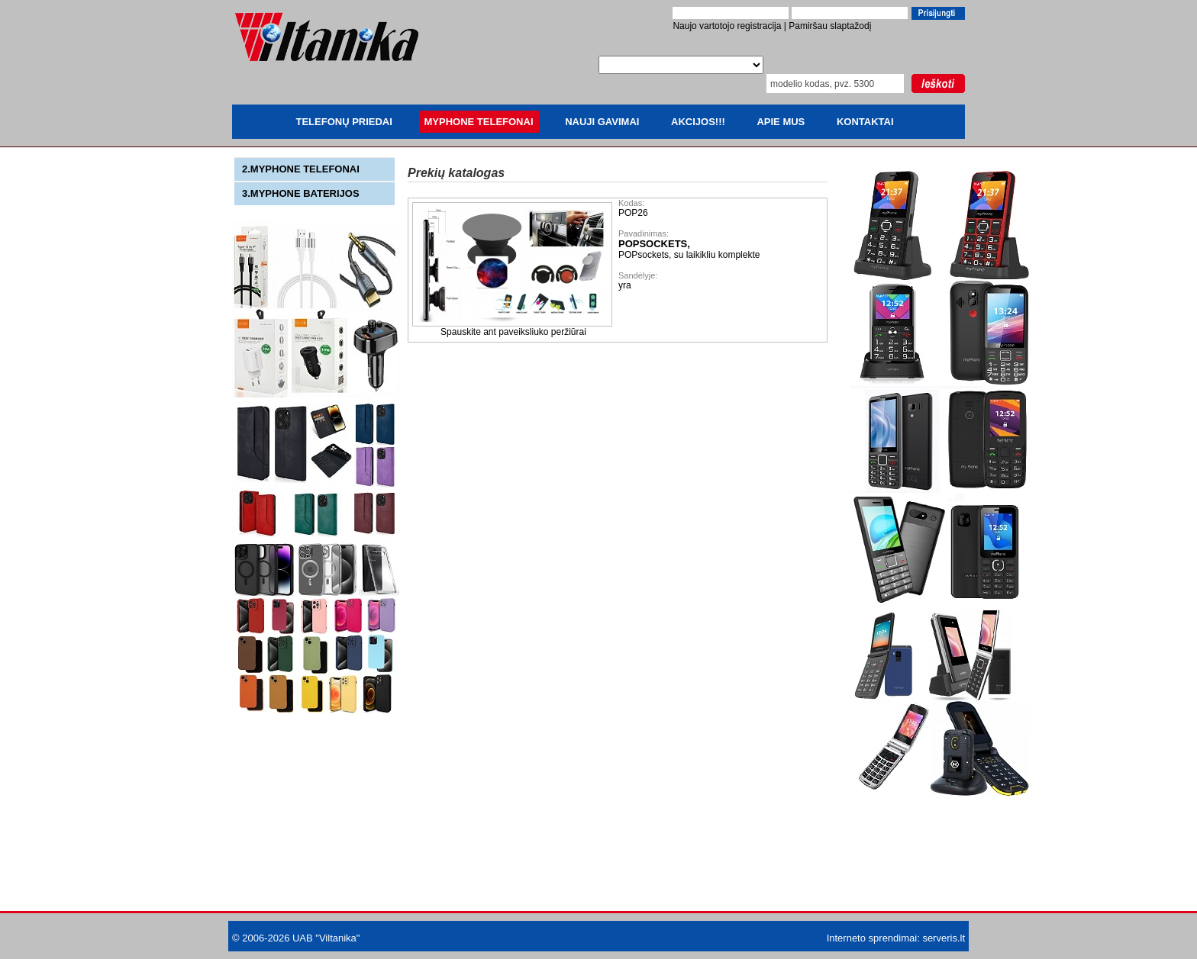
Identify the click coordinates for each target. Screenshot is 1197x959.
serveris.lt (943, 938)
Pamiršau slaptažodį (830, 26)
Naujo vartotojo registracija (727, 26)
